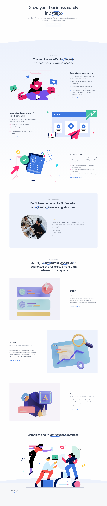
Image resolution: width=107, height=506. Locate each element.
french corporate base (75, 97)
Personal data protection (16, 496)
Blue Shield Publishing (15, 492)
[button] (52, 235)
